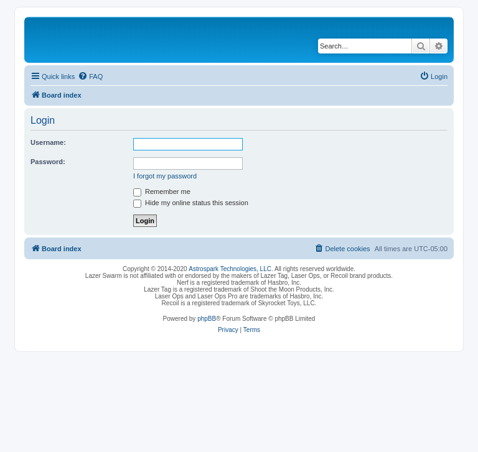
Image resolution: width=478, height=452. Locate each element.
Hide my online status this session (190, 202)
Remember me (161, 191)
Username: (48, 142)
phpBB (206, 318)
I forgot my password (165, 176)
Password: (47, 161)
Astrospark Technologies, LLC (230, 268)
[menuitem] (90, 76)
